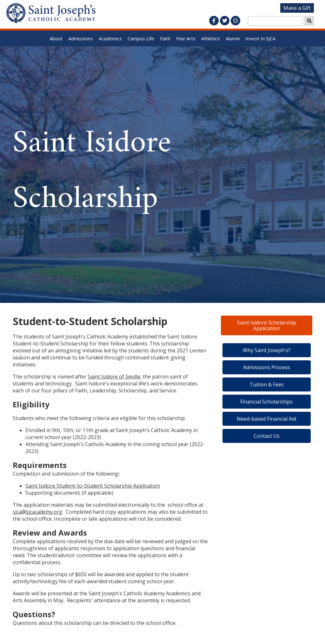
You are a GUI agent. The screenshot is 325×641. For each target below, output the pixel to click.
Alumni (233, 38)
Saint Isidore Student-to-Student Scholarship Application (92, 485)
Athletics (210, 38)
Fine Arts (186, 38)
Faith (165, 38)
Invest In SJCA (260, 38)
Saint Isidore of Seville (114, 376)
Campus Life (141, 38)
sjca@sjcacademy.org (37, 511)
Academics (110, 38)
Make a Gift (297, 7)
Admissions (80, 38)
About (56, 38)
